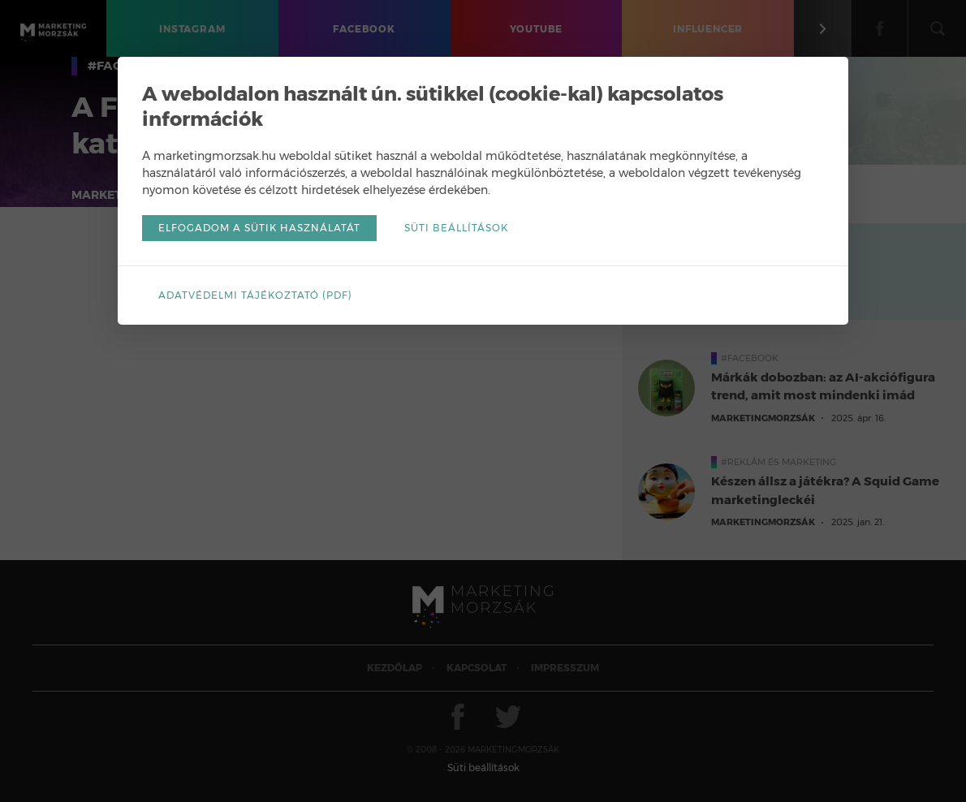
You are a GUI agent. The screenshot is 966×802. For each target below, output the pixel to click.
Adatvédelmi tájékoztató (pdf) (255, 295)
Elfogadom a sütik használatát (259, 228)
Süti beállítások (456, 228)
